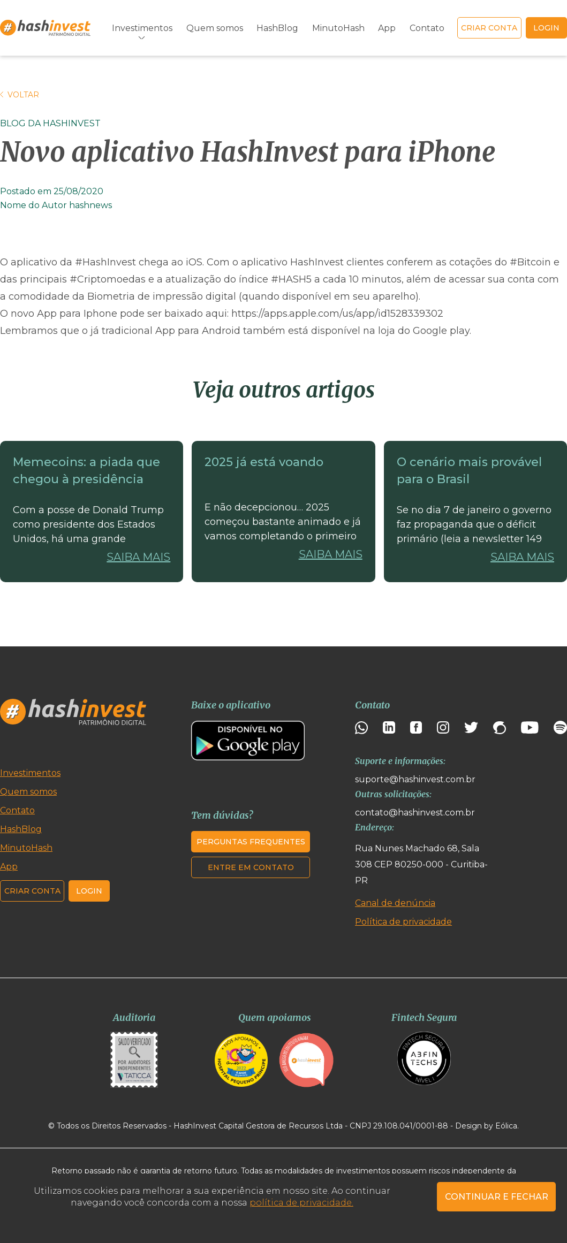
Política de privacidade (403, 922)
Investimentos (142, 28)
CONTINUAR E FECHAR (496, 1197)
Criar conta (489, 28)
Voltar (19, 95)
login (546, 28)
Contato (427, 28)
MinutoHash (338, 28)
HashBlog (277, 28)
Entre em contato (251, 867)
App (387, 28)
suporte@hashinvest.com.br (415, 779)
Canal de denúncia (395, 903)
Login (89, 891)
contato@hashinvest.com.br (415, 812)
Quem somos (214, 28)
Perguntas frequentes (250, 842)
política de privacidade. (301, 1203)
